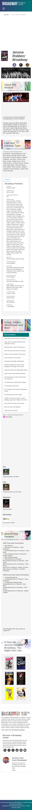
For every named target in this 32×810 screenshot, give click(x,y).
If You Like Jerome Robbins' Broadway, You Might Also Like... (14, 646)
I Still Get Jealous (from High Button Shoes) (15, 370)
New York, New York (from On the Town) (15, 350)
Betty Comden (7, 161)
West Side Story (14, 133)
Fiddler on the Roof (19, 124)
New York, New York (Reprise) (12, 407)
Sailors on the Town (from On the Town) (14, 354)
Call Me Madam (8, 124)
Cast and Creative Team (12, 144)
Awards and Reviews (11, 535)
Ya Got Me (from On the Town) (12, 357)
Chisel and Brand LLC (17, 804)
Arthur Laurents (16, 167)
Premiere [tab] (7, 179)
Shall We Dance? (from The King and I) (14, 347)
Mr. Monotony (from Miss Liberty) (13, 394)
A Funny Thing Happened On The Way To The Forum (15, 126)
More (14, 770)
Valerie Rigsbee (17, 802)
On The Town (21, 131)
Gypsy (12, 128)
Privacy (19, 807)
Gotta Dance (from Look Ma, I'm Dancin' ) (15, 338)
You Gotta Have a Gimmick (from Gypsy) (15, 382)
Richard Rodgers (16, 157)
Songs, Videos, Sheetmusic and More (13, 325)
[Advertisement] (16, 32)
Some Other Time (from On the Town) (14, 403)
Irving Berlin (6, 153)
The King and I (7, 129)
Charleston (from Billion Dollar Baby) (14, 361)
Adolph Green (16, 161)
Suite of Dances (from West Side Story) (14, 373)
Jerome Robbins (10, 259)
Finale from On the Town (10, 410)
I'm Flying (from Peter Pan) (11, 386)
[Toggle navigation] (3, 9)
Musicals (6, 14)
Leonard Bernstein (16, 153)
